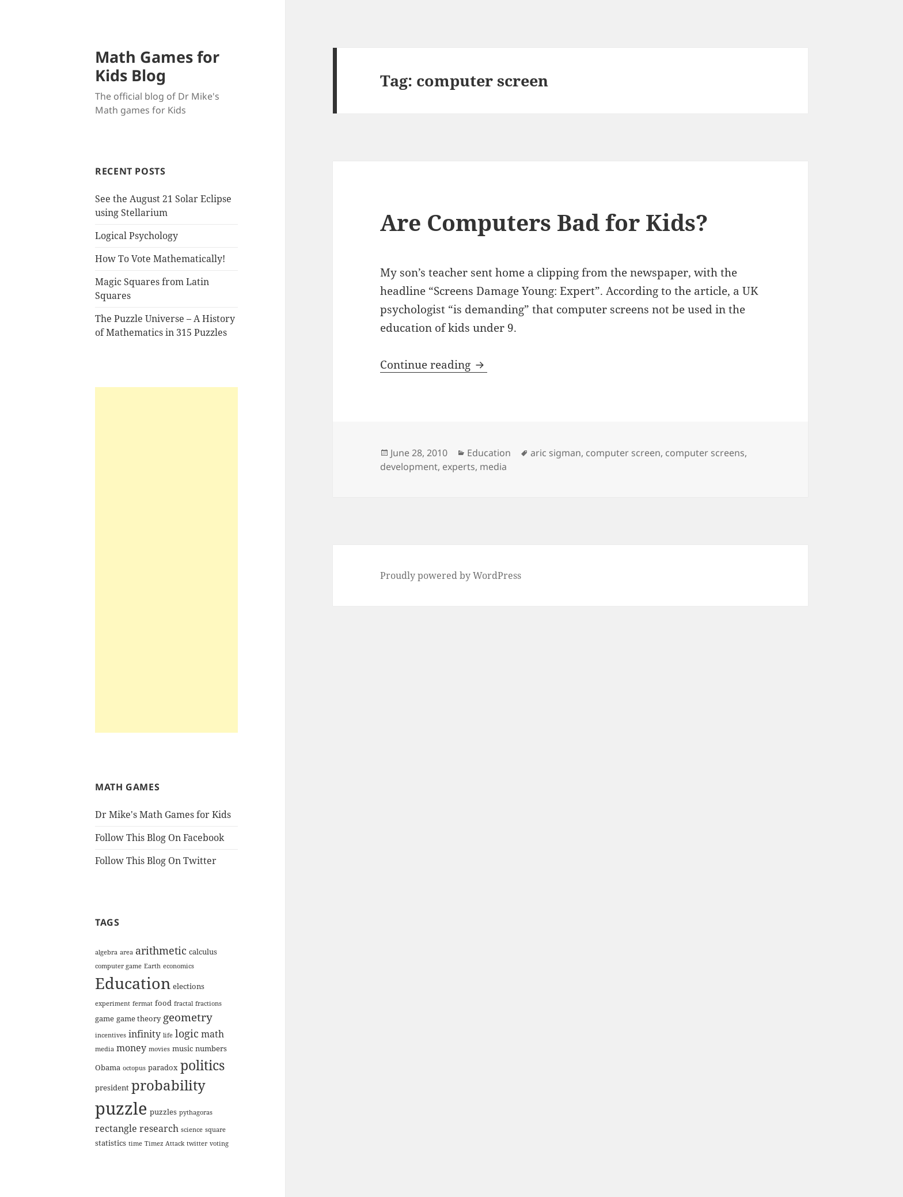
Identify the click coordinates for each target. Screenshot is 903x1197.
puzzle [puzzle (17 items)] (121, 1108)
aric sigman (555, 452)
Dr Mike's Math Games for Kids (163, 814)
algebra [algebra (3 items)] (106, 952)
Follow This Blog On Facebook (159, 837)
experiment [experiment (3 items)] (112, 1003)
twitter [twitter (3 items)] (197, 1143)
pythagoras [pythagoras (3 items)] (196, 1112)
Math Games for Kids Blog (157, 66)
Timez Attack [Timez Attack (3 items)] (164, 1143)
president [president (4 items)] (112, 1087)
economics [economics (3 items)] (178, 966)
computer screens (705, 452)
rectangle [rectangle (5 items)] (116, 1128)
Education (489, 452)
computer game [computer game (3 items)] (118, 966)
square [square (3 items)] (215, 1130)
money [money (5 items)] (131, 1047)
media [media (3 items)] (104, 1049)
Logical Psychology (136, 235)
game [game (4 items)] (104, 1018)
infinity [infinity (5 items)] (144, 1034)
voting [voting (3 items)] (219, 1143)
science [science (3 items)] (192, 1130)
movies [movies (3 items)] (159, 1049)
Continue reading (433, 364)
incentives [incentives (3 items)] (110, 1035)
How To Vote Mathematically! (160, 258)
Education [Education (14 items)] (132, 983)
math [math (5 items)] (212, 1034)
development (409, 466)
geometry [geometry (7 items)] (188, 1017)
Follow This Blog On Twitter (156, 860)
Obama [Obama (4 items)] (107, 1067)
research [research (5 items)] (159, 1128)
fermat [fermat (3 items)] (142, 1003)
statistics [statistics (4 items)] (110, 1143)
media (493, 466)
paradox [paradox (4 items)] (163, 1067)
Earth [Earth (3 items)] (152, 966)
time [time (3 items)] (135, 1143)
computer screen (623, 452)
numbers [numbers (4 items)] (211, 1048)
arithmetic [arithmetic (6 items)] (161, 950)
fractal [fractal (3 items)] (183, 1003)
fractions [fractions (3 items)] (208, 1003)
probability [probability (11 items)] (168, 1084)
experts (458, 466)
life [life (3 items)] (168, 1035)
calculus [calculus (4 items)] (203, 951)
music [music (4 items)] (182, 1048)
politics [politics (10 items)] (202, 1065)
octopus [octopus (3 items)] (134, 1068)
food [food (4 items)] (163, 1003)
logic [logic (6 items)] (187, 1033)
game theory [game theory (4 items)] (138, 1018)
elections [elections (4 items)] (188, 986)
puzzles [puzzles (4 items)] (163, 1112)
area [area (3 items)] (126, 952)
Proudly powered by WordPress (450, 575)
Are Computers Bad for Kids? (544, 222)
